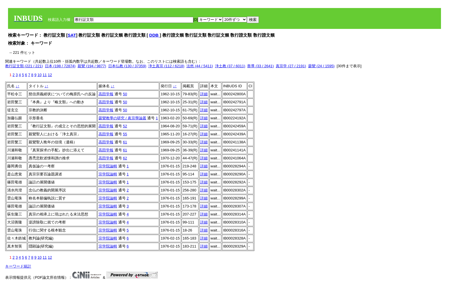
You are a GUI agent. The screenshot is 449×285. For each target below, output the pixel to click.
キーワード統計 (18, 266)
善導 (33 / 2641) (260, 66)
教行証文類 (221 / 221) (24, 66)
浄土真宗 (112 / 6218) (166, 66)
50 (125, 94)
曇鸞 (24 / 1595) (321, 66)
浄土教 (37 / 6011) (230, 66)
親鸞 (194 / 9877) (92, 66)
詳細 (204, 94)
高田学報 (106, 94)
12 (50, 75)
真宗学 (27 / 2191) (291, 66)
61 (125, 142)
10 (40, 75)
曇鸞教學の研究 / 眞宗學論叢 (122, 118)
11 (45, 75)
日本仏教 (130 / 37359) (127, 66)
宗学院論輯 (108, 166)
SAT (72, 35)
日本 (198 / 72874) (60, 66)
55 (125, 134)
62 (125, 158)
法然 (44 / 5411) (199, 66)
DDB (154, 35)
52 (125, 126)
